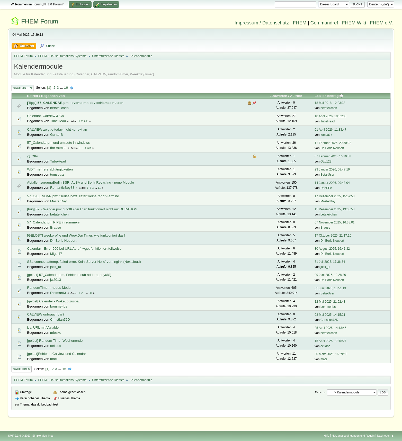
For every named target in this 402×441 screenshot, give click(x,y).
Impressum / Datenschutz (262, 22)
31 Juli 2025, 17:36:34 (330, 262)
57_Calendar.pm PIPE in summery (53, 222)
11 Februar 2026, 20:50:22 (333, 143)
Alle (86, 121)
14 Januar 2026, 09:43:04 (332, 183)
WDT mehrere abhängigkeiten (50, 169)
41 (91, 293)
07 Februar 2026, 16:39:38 (333, 156)
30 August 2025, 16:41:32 (332, 248)
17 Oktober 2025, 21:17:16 (333, 235)
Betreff (32, 96)
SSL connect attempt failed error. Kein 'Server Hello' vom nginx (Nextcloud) (84, 262)
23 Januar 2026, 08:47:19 (332, 169)
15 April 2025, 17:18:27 (330, 341)
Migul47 (56, 254)
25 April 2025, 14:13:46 (330, 328)
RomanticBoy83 (62, 188)
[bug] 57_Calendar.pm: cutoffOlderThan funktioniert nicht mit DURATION (82, 209)
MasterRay (58, 201)
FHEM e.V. (381, 22)
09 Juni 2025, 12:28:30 (330, 275)
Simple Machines (42, 435)
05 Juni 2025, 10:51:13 (330, 288)
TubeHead (58, 121)
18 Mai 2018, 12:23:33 (330, 103)
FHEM (300, 22)
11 (99, 187)
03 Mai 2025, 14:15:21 (330, 315)
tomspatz (57, 174)
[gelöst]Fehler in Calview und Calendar (56, 354)
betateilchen (59, 108)
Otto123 (326, 161)
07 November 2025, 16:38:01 (334, 222)
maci (53, 359)
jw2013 (55, 280)
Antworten (278, 96)
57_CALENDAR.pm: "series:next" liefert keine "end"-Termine (73, 196)
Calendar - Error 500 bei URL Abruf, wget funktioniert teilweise (74, 248)
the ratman (58, 148)
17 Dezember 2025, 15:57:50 (334, 196)
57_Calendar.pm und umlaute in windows (58, 143)
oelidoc (55, 346)
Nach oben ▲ (385, 435)
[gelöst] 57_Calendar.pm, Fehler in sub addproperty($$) (69, 275)
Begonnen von (53, 96)
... (62, 87)
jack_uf (55, 267)
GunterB (56, 135)
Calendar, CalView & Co (45, 116)
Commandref (324, 22)
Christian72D (60, 319)
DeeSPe (326, 188)
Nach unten (22, 87)
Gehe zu (320, 392)
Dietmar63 (58, 293)
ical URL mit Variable (43, 327)
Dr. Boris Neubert (332, 148)
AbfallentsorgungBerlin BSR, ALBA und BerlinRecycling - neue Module (80, 182)
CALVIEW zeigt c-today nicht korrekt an (57, 129)
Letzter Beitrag (329, 96)
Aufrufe (296, 96)
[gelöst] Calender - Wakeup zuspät (53, 301)
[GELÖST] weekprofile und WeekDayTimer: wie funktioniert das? (76, 235)
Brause (55, 227)
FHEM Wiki (354, 22)
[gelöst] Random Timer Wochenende (55, 341)
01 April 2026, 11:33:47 (330, 129)
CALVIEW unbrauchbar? (45, 314)
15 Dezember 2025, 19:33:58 (334, 209)
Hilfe (326, 435)
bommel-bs (58, 306)
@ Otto (32, 156)
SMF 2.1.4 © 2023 (19, 435)
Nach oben (21, 369)
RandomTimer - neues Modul (49, 288)
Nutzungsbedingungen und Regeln (353, 435)
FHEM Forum (39, 21)
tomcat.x (326, 135)
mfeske (55, 333)
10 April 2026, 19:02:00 (330, 116)
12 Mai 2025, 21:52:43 (330, 301)
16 (66, 87)
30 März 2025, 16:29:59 (331, 354)
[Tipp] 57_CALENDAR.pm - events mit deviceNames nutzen (75, 103)
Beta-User (327, 174)
